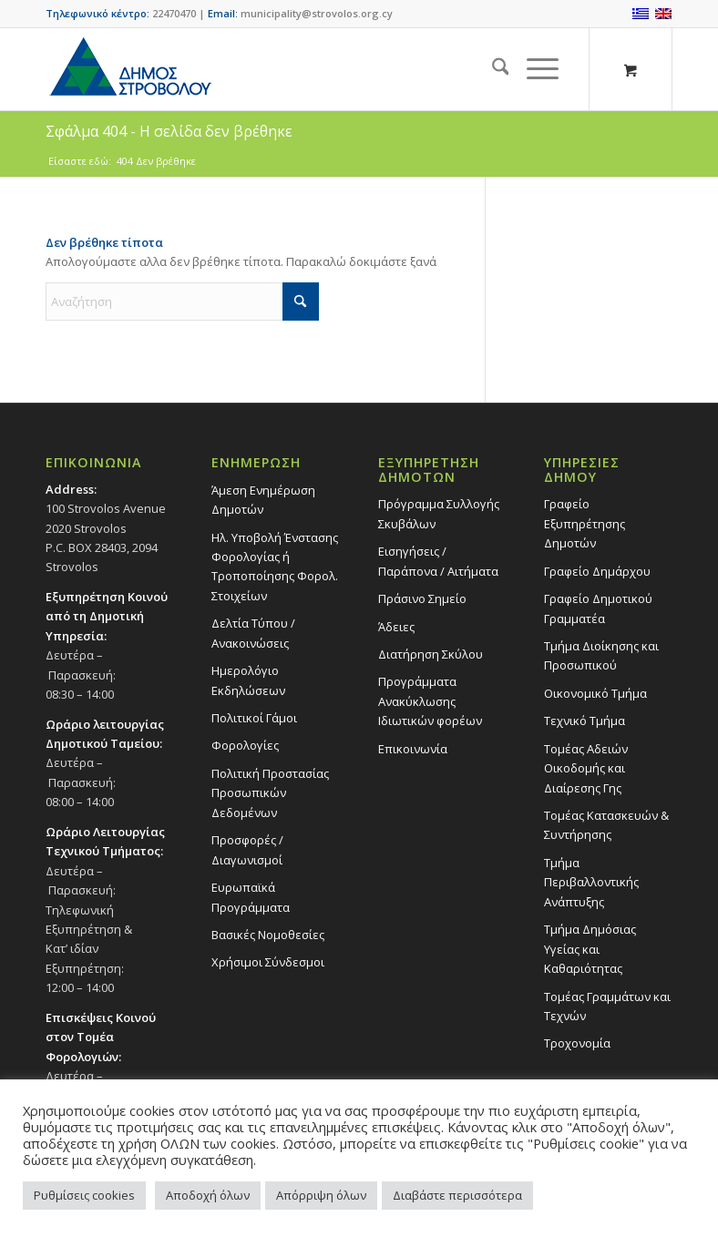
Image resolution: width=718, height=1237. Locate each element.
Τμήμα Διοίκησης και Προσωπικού (601, 655)
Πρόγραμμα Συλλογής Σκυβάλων (438, 513)
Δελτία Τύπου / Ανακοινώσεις (253, 632)
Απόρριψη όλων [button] (321, 1195)
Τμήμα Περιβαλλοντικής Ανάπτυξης (591, 882)
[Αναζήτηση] (491, 69)
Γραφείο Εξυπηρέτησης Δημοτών (584, 523)
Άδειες (396, 626)
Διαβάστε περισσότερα (457, 1195)
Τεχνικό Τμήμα (584, 720)
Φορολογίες (245, 745)
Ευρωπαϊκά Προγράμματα (250, 897)
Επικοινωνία (412, 749)
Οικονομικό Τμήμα (595, 693)
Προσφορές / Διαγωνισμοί (247, 849)
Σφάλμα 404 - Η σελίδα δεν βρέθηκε (169, 131)
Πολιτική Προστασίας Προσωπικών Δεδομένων (270, 793)
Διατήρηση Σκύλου (430, 654)
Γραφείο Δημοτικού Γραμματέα (598, 608)
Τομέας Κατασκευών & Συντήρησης (606, 825)
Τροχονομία (577, 1043)
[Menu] (533, 69)
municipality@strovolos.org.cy (317, 13)
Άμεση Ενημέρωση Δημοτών (263, 499)
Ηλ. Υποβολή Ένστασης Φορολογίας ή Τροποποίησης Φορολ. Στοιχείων (274, 566)
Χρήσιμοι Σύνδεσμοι (267, 962)
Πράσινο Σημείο (422, 598)
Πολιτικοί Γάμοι (254, 718)
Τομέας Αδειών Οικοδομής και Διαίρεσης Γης (586, 768)
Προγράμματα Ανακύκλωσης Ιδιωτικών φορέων (430, 701)
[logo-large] (129, 69)
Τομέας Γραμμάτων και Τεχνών (607, 1006)
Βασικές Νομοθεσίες (267, 934)
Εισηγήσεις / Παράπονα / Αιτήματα (438, 560)
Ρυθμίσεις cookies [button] (84, 1195)
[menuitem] (491, 69)
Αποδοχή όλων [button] (208, 1195)
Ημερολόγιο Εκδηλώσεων (248, 680)
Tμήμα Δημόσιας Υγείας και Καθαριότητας (590, 948)
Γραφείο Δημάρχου (597, 571)
